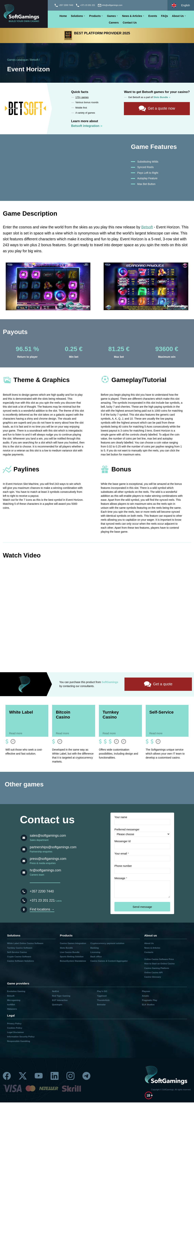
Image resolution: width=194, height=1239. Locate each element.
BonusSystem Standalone (73, 961)
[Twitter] (23, 1076)
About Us (178, 15)
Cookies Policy (14, 1028)
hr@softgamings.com (45, 871)
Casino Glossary (152, 977)
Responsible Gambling (18, 1041)
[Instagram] (70, 1076)
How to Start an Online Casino (159, 964)
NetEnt (55, 992)
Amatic (145, 996)
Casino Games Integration (73, 944)
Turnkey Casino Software (19, 948)
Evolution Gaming (16, 992)
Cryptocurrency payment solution (107, 944)
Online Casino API (153, 973)
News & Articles (132, 15)
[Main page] (24, 14)
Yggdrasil (102, 996)
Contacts (148, 953)
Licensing (95, 953)
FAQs (164, 15)
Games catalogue (17, 59)
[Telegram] (86, 1076)
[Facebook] (7, 1076)
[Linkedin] (55, 1076)
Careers (114, 22)
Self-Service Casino (17, 953)
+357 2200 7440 (42, 892)
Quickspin (57, 1005)
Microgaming (13, 1000)
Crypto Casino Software (19, 957)
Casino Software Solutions (20, 961)
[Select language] (180, 5)
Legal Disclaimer (15, 1033)
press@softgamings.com (48, 859)
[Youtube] (39, 1076)
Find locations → (42, 910)
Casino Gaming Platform (156, 968)
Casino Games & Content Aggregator (109, 961)
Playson (146, 992)
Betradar (101, 1005)
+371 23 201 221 (42, 901)
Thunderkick (103, 1000)
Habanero (12, 1009)
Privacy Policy (14, 1024)
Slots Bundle (66, 948)
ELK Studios (148, 1005)
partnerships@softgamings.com (53, 848)
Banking (94, 948)
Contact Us (130, 22)
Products (95, 15)
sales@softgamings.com (48, 836)
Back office (96, 957)
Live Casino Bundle (70, 953)
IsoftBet (11, 1005)
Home (63, 15)
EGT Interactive (60, 1000)
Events (152, 15)
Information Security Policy (20, 1037)
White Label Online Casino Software (25, 944)
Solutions (77, 15)
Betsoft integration (85, 126)
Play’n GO (102, 992)
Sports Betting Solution (72, 957)
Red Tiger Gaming (61, 996)
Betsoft (34, 59)
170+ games (82, 97)
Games (111, 15)
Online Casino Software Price (159, 960)
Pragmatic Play (149, 1000)
